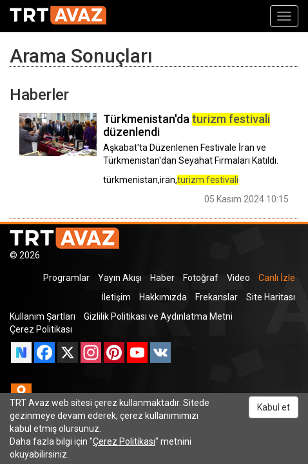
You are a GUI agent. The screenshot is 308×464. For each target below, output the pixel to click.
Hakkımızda (163, 297)
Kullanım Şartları (42, 316)
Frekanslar (216, 297)
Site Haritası (270, 297)
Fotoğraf (200, 278)
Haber (162, 278)
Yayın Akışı (120, 278)
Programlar (66, 278)
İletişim (116, 297)
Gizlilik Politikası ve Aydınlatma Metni (158, 316)
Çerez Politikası (41, 329)
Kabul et (273, 407)
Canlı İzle (276, 278)
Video (238, 278)
